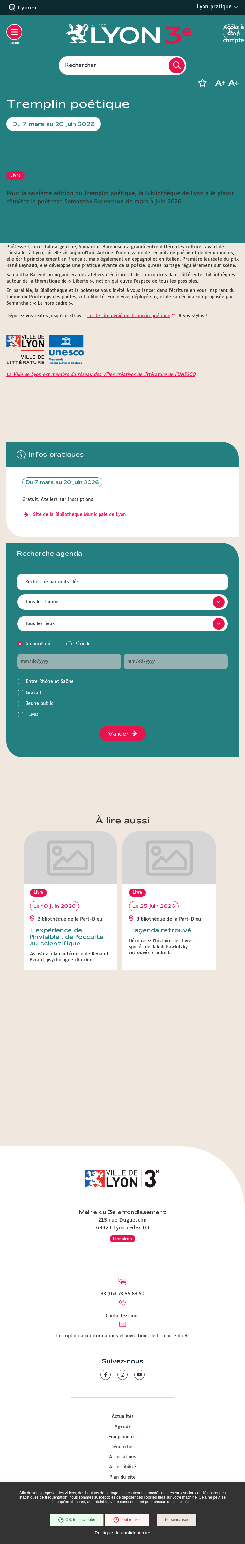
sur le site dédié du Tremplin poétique (128, 442)
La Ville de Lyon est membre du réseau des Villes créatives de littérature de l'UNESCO (100, 500)
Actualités (123, 1417)
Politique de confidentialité (122, 1532)
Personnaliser (177, 1520)
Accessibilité (122, 1467)
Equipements (122, 1437)
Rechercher (80, 65)
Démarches (122, 1447)
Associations (122, 1457)
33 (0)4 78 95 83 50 (123, 1294)
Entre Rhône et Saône (50, 807)
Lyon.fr (28, 7)
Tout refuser (127, 1520)
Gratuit (33, 818)
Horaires (122, 1238)
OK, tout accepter (76, 1520)
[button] (202, 83)
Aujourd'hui (37, 770)
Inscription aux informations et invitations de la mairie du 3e (122, 1336)
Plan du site (122, 1477)
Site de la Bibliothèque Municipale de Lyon (79, 640)
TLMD (32, 840)
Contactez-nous (123, 1316)
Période (82, 770)
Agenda (123, 1427)
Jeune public (39, 829)
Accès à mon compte (231, 32)
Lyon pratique (218, 7)
